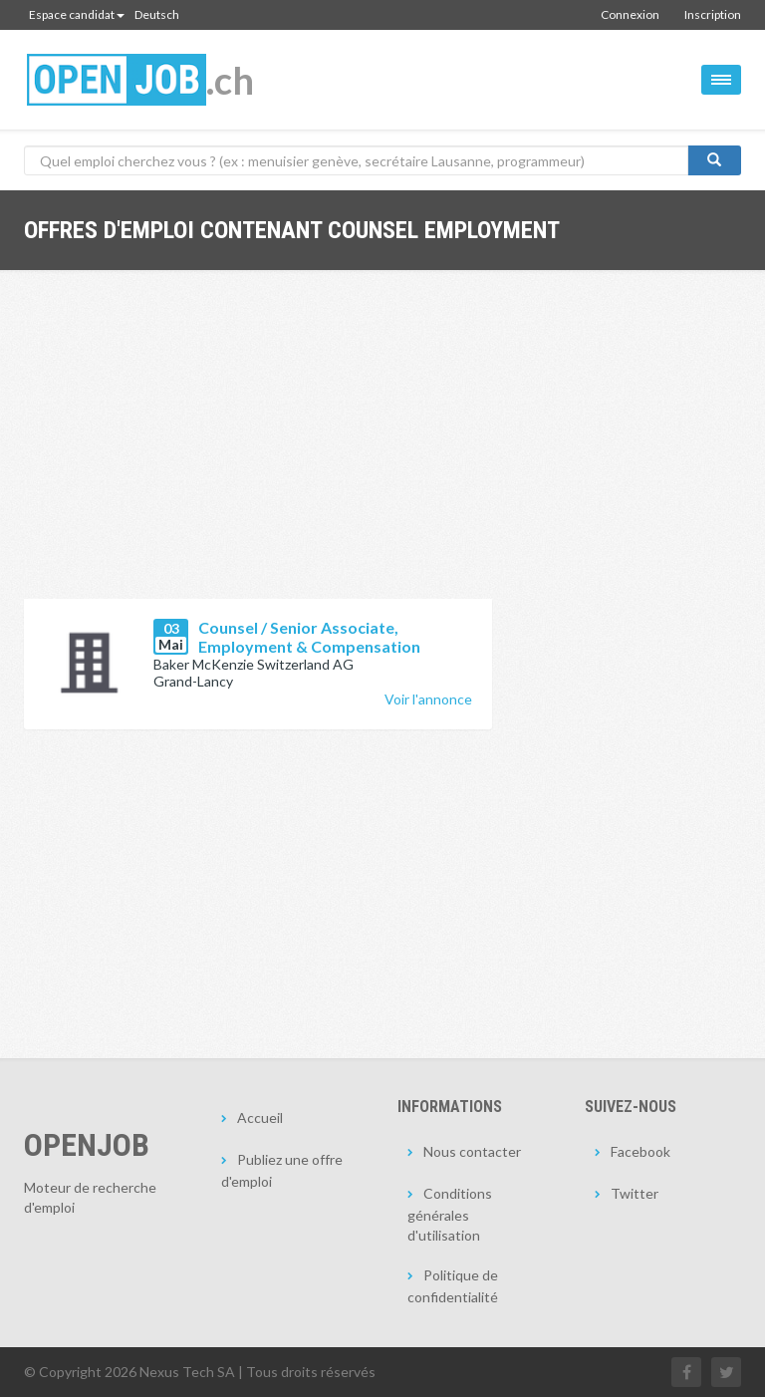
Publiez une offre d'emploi (282, 1170)
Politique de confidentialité (452, 1285)
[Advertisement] (258, 449)
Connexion (630, 14)
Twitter (634, 1193)
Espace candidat (77, 14)
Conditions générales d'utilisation (449, 1214)
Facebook (640, 1151)
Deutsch (156, 14)
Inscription (712, 14)
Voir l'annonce (428, 699)
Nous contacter (472, 1151)
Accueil (260, 1117)
